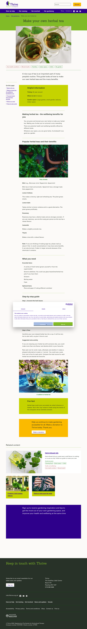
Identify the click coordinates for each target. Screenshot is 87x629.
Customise (43, 324)
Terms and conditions (33, 608)
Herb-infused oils (51, 453)
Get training (19, 602)
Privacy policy (20, 608)
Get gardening (15, 16)
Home (7, 16)
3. (10, 101)
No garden (59, 67)
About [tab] (63, 308)
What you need (29, 259)
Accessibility (10, 608)
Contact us (69, 11)
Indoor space (43, 67)
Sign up (10, 585)
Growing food (49, 463)
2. (10, 97)
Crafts (51, 67)
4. (11, 104)
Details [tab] (43, 308)
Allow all (63, 324)
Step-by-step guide (30, 297)
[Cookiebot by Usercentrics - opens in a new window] (67, 304)
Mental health (26, 67)
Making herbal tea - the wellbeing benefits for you (42, 115)
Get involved (29, 602)
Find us (57, 608)
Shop (62, 11)
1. (11, 92)
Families (34, 67)
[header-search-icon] (69, 4)
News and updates (40, 602)
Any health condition (13, 67)
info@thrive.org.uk (12, 595)
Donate (77, 4)
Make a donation (38, 432)
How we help (10, 602)
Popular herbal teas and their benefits (39, 142)
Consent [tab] (23, 308)
